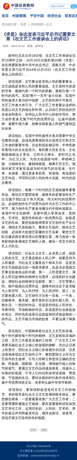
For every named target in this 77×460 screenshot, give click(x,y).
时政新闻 (37, 24)
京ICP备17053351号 (38, 446)
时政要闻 (19, 16)
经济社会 (54, 16)
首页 (5, 16)
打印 (33, 430)
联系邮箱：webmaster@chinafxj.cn (38, 455)
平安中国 (37, 16)
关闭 (43, 430)
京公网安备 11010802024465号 (38, 450)
